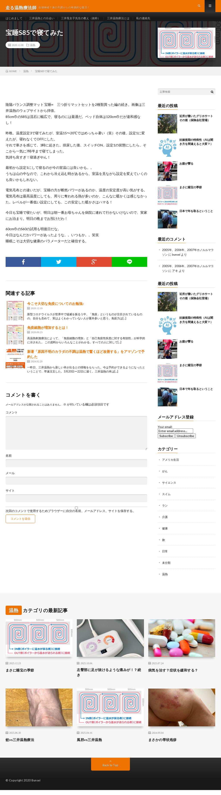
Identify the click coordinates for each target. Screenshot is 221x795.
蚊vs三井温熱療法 (22, 744)
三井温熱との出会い (44, 21)
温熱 (32, 52)
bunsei (180, 261)
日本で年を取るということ (196, 217)
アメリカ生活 (171, 465)
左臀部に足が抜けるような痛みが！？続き (105, 676)
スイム (166, 499)
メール (10, 479)
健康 (165, 533)
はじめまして (15, 21)
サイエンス (169, 488)
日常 (165, 555)
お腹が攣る (186, 170)
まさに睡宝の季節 (190, 194)
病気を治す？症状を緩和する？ (176, 673)
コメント (12, 419)
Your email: (165, 433)
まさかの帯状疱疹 (164, 744)
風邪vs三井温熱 (91, 744)
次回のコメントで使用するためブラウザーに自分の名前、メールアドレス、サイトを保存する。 (71, 517)
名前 (9, 462)
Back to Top (110, 770)
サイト (10, 497)
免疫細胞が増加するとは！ (48, 334)
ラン (165, 510)
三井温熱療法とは (125, 21)
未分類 (166, 567)
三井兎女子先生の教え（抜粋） (85, 21)
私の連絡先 (151, 21)
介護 (165, 522)
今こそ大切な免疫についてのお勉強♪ (55, 310)
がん (165, 477)
